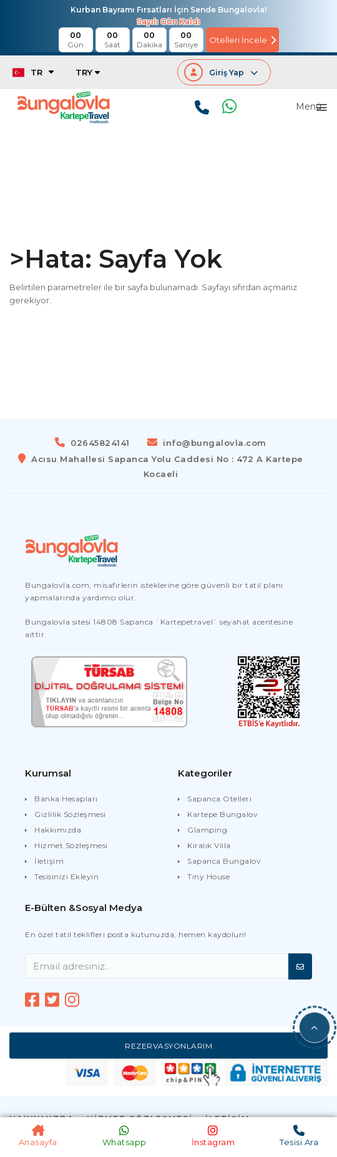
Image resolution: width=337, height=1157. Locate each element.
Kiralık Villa (209, 845)
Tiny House (208, 876)
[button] (314, 1027)
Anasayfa (38, 1136)
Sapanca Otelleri (219, 798)
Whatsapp (124, 1136)
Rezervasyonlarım (168, 1046)
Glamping (207, 829)
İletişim (49, 861)
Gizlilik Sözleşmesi (70, 814)
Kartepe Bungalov (222, 814)
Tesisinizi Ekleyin (66, 876)
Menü (308, 107)
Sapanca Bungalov (224, 861)
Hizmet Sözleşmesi (71, 845)
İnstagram (213, 1136)
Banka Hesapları (66, 798)
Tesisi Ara (299, 1136)
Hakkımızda (57, 829)
